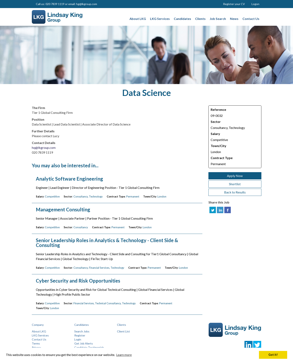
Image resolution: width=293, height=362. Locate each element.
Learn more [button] (124, 355)
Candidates (81, 324)
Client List (123, 331)
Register (79, 335)
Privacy (36, 347)
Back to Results (235, 192)
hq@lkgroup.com (44, 147)
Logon (255, 4)
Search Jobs (81, 331)
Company (38, 324)
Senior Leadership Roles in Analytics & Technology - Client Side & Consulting (107, 243)
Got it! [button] (273, 354)
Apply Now (235, 176)
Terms (36, 343)
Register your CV (234, 4)
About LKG (39, 331)
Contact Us (39, 339)
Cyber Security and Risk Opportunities (78, 280)
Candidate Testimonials (89, 347)
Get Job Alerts (83, 343)
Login (77, 339)
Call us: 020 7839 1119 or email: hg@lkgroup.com (66, 4)
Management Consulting (63, 209)
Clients (121, 324)
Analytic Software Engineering (69, 178)
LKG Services (40, 335)
